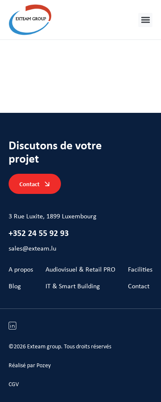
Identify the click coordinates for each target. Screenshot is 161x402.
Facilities (140, 269)
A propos (21, 269)
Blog (15, 285)
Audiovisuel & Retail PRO (80, 269)
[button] (145, 20)
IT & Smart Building (73, 285)
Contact (138, 285)
